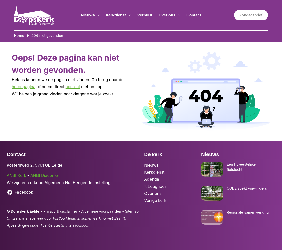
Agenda (151, 179)
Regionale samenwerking (248, 212)
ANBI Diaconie (44, 175)
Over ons (170, 15)
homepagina (23, 86)
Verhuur (144, 15)
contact (73, 86)
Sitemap (132, 211)
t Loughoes (155, 186)
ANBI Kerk (16, 175)
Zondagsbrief (250, 15)
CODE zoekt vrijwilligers (247, 188)
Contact (193, 15)
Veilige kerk (155, 200)
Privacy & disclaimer (60, 211)
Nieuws (91, 15)
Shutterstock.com (76, 225)
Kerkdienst (119, 15)
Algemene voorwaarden (101, 211)
